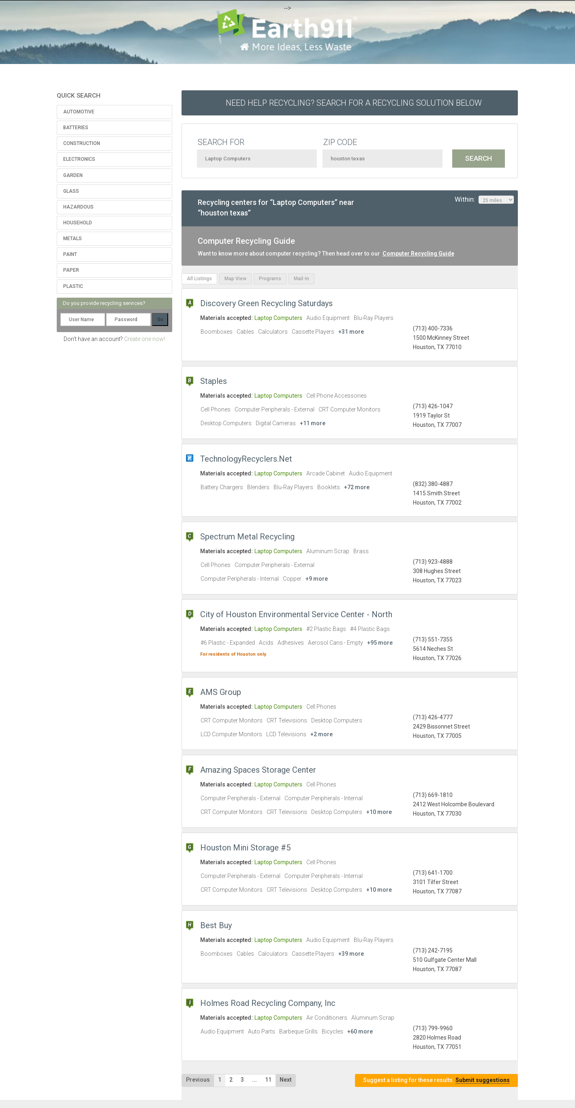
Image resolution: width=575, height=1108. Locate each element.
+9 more (317, 578)
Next (286, 1079)
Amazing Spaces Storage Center (258, 770)
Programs (270, 278)
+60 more (360, 1031)
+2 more (321, 734)
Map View (235, 278)
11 (268, 1079)
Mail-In (301, 278)
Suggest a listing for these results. (436, 1080)
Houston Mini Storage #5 (245, 847)
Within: (484, 199)
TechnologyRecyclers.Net (246, 459)
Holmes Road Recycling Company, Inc (268, 1003)
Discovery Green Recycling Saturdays (266, 303)
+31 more (351, 331)
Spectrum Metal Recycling (247, 536)
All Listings (199, 278)
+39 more (351, 953)
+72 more (357, 487)
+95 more (380, 642)
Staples (213, 381)
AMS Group (220, 692)
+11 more (312, 423)
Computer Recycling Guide (418, 253)
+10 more (379, 812)
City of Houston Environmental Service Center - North (296, 614)
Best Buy (216, 925)
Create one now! (144, 339)
